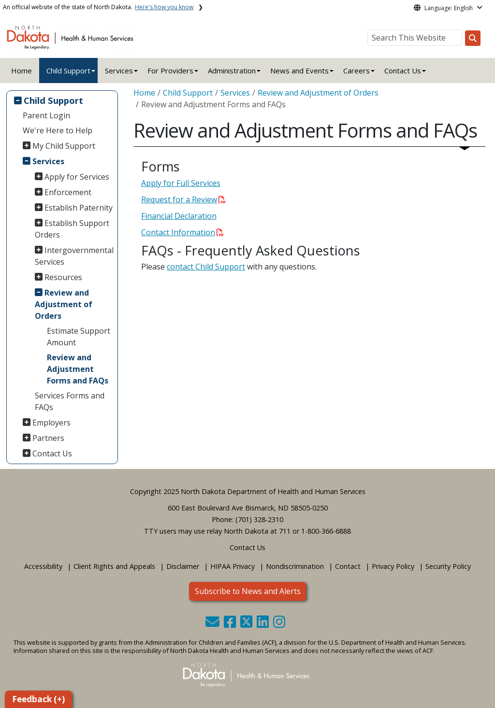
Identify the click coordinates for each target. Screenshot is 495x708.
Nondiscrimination (295, 566)
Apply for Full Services (180, 183)
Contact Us (52, 453)
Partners (48, 438)
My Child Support (63, 146)
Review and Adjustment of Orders (63, 304)
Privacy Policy (393, 566)
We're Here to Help (57, 130)
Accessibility (43, 566)
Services (48, 161)
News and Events (299, 70)
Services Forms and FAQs (69, 401)
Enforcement (67, 192)
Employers (51, 422)
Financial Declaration (179, 216)
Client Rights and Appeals (114, 566)
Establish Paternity (78, 207)
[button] (213, 624)
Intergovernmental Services (74, 256)
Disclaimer (182, 566)
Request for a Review (183, 199)
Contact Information (182, 232)
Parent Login (46, 115)
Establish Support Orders (72, 229)
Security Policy (448, 566)
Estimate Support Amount (78, 337)
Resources (63, 277)
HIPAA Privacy (232, 566)
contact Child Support (206, 266)
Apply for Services (76, 176)
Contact (348, 566)
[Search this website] (472, 38)
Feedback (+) (38, 699)
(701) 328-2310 (259, 519)
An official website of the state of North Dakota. (98, 7)
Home (21, 70)
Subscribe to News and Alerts (248, 591)
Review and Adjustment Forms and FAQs (77, 369)
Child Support (68, 70)
